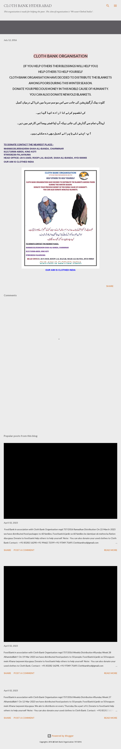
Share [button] (109, 286)
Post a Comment (24, 550)
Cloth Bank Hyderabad (28, 5)
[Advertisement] (60, 402)
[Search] (108, 6)
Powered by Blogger (60, 735)
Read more (110, 550)
